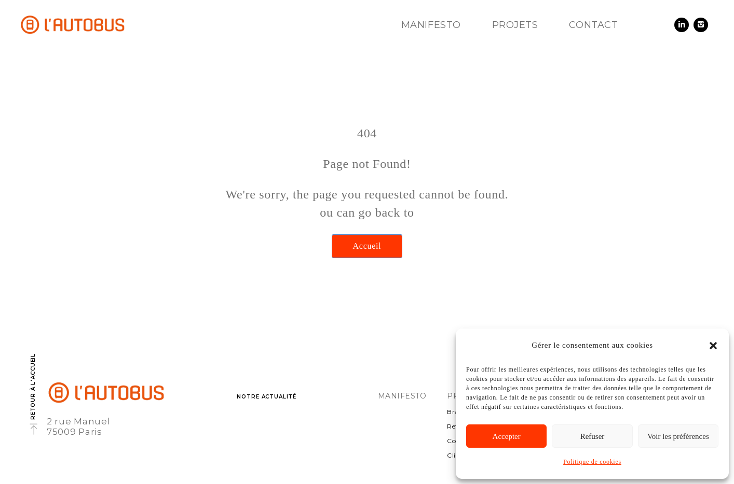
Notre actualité (266, 396)
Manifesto (431, 25)
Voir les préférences (678, 436)
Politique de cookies (592, 461)
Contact (593, 25)
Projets (515, 25)
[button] (713, 345)
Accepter (507, 436)
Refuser (592, 436)
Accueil (367, 245)
